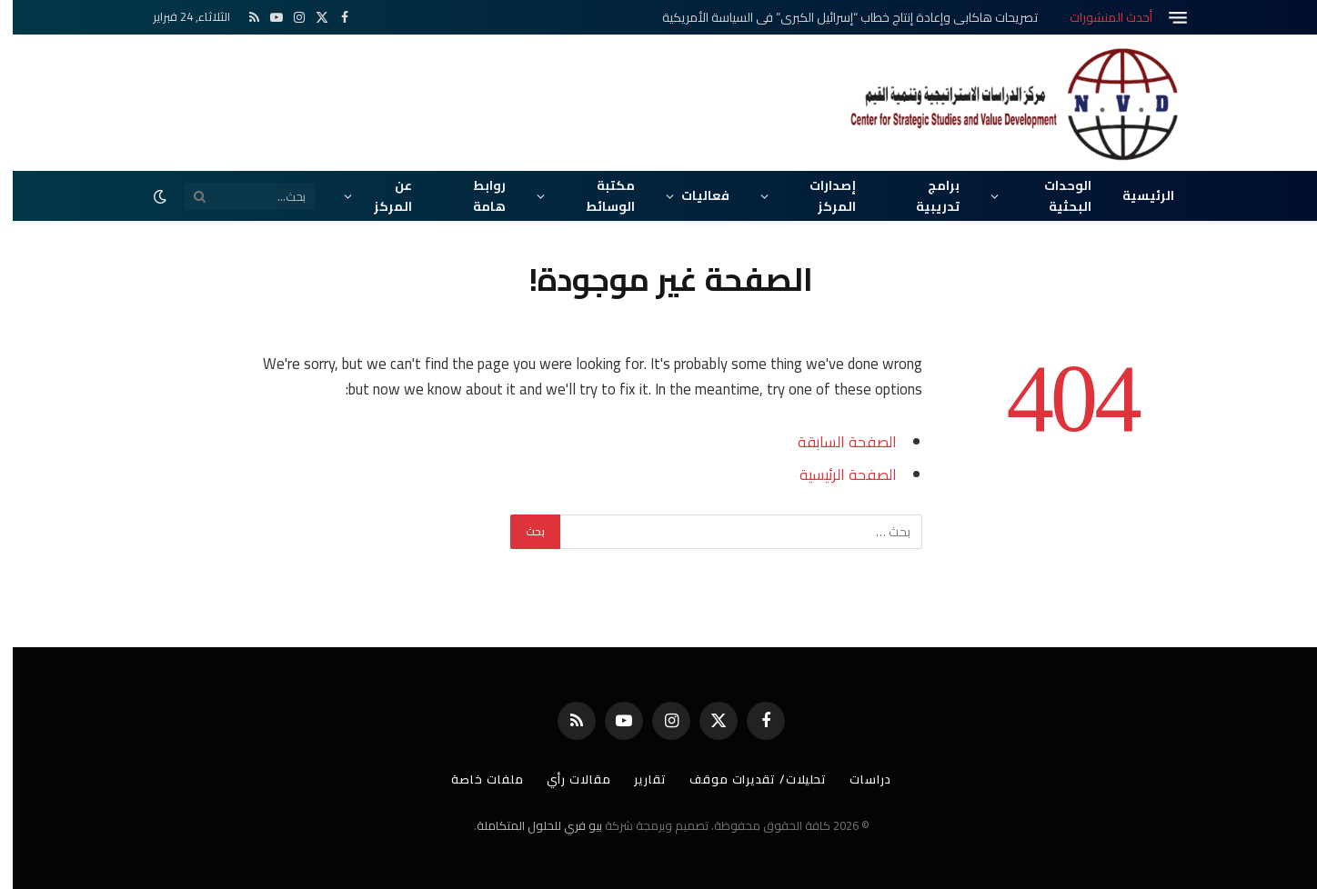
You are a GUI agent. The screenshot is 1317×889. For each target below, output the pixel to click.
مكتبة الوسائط (597, 195)
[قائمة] (1165, 18)
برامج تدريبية (925, 195)
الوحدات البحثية (1055, 195)
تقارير (636, 779)
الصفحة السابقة (834, 441)
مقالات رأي (564, 779)
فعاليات (693, 195)
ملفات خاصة (472, 779)
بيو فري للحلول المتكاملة (526, 825)
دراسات (860, 779)
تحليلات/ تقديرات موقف (747, 779)
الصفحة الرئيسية (835, 474)
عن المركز (380, 195)
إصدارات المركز (820, 195)
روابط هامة (476, 195)
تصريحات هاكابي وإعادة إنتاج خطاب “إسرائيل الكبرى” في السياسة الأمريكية (837, 17)
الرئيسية (1135, 195)
